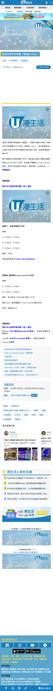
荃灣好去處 (17, 658)
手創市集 (8, 356)
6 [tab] (33, 16)
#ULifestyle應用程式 (24, 681)
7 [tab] (27, 19)
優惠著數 (17, 7)
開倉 (17, 656)
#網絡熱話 (44, 684)
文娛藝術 (7, 415)
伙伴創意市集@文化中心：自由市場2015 (21, 374)
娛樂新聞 (28, 11)
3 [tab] (26, 16)
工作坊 (17, 415)
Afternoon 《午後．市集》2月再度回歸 (20, 367)
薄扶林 (34, 395)
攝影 (42, 415)
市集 (12, 656)
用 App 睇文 (44, 67)
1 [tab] (21, 16)
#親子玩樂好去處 (8, 681)
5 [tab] (30, 16)
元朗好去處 (6, 658)
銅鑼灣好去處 (39, 656)
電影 (34, 415)
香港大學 (15, 406)
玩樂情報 (30, 7)
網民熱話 (4, 669)
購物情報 (42, 7)
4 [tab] (28, 16)
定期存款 (37, 11)
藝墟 (6, 406)
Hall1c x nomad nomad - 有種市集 (19, 352)
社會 (36, 658)
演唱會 (7, 7)
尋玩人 (9, 67)
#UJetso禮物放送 (8, 684)
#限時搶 (37, 681)
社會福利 (14, 661)
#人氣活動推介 (20, 678)
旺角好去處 (28, 658)
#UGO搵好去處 (7, 678)
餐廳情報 (43, 658)
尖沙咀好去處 (26, 656)
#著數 (37, 684)
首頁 (5, 60)
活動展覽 (24, 60)
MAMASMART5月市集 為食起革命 (18, 349)
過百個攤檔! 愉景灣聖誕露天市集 (18, 363)
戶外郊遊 (5, 661)
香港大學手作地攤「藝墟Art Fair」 (17, 410)
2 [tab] (24, 16)
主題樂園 (7, 419)
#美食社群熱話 (33, 678)
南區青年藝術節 (11, 360)
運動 (44, 410)
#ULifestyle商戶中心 (25, 684)
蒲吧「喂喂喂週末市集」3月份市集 (19, 371)
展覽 (36, 410)
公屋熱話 (19, 11)
